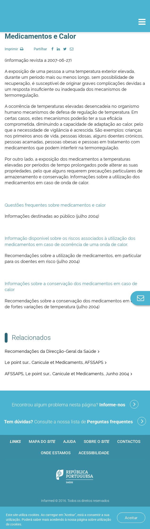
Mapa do (42, 441)
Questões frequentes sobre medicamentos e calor (55, 205)
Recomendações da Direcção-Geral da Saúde (50, 351)
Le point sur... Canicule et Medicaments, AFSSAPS (54, 362)
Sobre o (96, 441)
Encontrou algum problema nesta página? (75, 404)
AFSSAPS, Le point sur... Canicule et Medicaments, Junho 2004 (67, 373)
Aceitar (131, 517)
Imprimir (14, 49)
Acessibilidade (94, 452)
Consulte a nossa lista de (75, 421)
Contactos (128, 441)
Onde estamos (56, 452)
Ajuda (69, 441)
